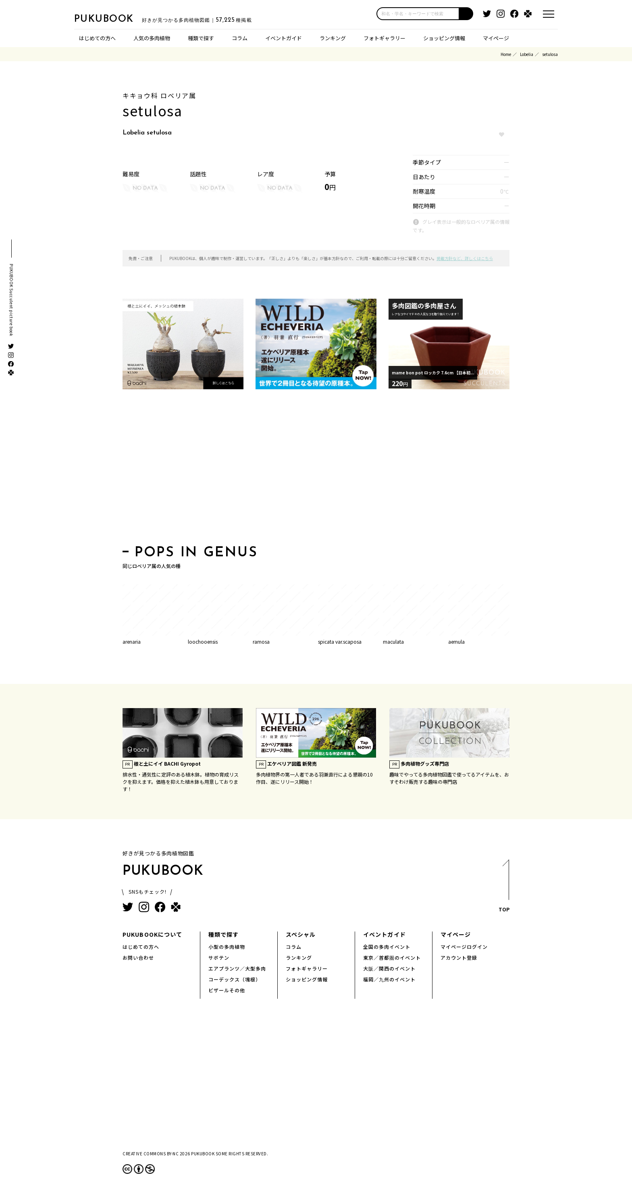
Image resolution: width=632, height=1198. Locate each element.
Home (506, 54)
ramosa (261, 641)
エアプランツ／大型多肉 (237, 968)
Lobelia (526, 54)
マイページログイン (464, 946)
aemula (456, 641)
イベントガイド (283, 38)
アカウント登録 (459, 957)
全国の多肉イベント (386, 946)
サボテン (218, 957)
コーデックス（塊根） (234, 979)
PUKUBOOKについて (152, 934)
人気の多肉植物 (151, 38)
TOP (503, 888)
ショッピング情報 (444, 38)
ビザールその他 (226, 990)
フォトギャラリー (384, 38)
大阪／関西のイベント (389, 968)
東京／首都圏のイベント (392, 957)
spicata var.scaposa (340, 641)
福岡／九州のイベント (389, 979)
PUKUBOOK (114, 18)
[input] (417, 13)
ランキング (333, 38)
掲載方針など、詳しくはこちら (465, 258)
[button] (466, 13)
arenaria (132, 641)
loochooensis (203, 641)
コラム (239, 38)
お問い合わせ (138, 957)
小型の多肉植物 (226, 946)
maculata (393, 641)
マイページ (496, 38)
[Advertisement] (316, 469)
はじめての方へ (97, 38)
